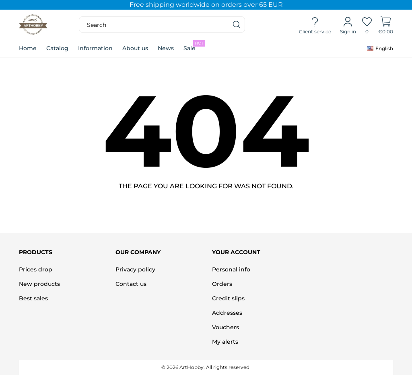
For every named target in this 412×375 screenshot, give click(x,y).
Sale (194, 46)
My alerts (225, 341)
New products (39, 283)
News (166, 48)
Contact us (130, 283)
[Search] (237, 24)
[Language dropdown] (380, 48)
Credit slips (228, 298)
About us (135, 48)
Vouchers (225, 327)
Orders (222, 283)
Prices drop (35, 269)
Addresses (227, 312)
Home (28, 48)
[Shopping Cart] (385, 25)
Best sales (33, 298)
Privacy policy (135, 269)
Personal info (231, 269)
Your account (236, 252)
